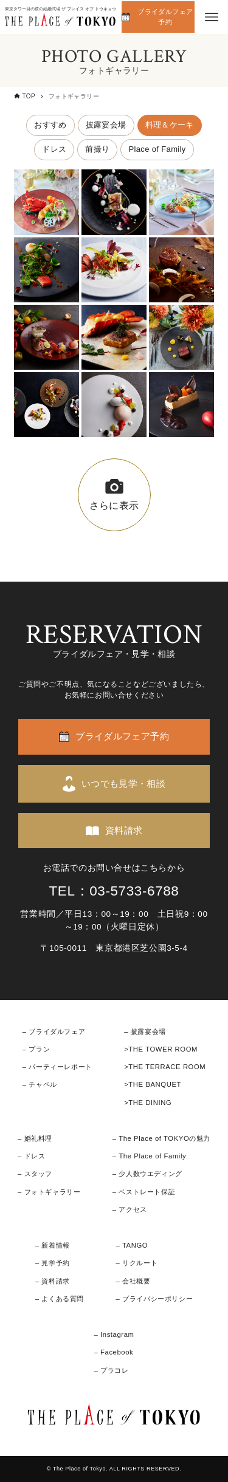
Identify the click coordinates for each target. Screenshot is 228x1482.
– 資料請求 (52, 1281)
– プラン (36, 1049)
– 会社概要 (133, 1281)
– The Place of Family (149, 1156)
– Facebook (113, 1352)
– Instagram (114, 1334)
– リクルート (137, 1262)
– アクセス (129, 1209)
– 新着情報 (52, 1245)
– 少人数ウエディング (147, 1173)
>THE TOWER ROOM (161, 1049)
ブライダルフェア (57, 1031)
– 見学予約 (52, 1262)
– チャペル (39, 1084)
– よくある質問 (59, 1298)
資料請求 (124, 830)
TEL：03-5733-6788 (114, 891)
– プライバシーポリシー (154, 1298)
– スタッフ (35, 1173)
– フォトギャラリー (49, 1191)
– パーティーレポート (57, 1066)
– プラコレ (111, 1370)
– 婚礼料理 (35, 1138)
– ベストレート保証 (143, 1191)
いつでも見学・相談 (123, 783)
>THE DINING (147, 1102)
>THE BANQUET (152, 1084)
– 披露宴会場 (145, 1031)
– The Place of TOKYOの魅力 (161, 1138)
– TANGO (132, 1245)
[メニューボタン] (211, 17)
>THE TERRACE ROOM (165, 1066)
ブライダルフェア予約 (165, 16)
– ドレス (31, 1156)
